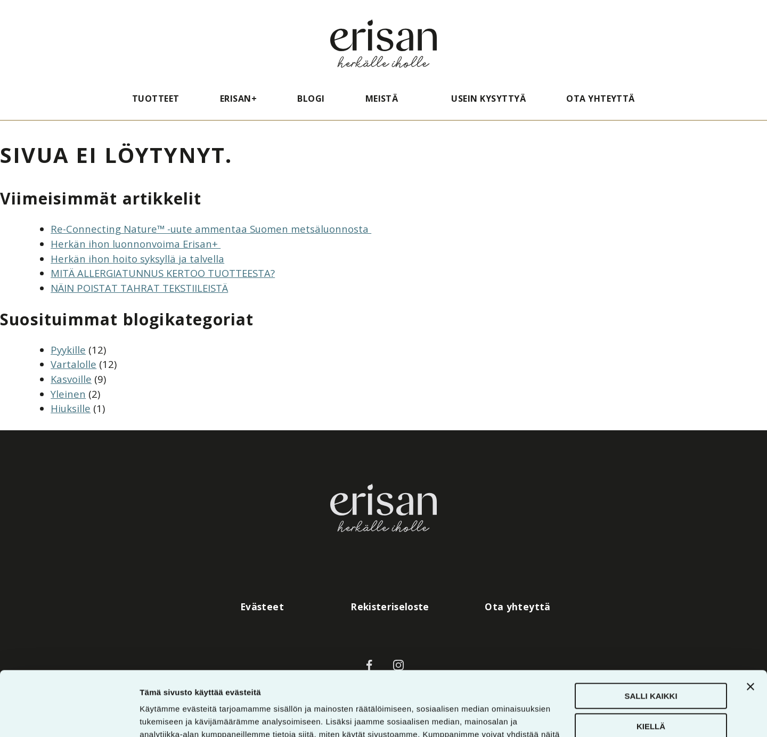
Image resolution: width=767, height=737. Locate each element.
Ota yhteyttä (600, 98)
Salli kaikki (650, 635)
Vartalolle (73, 364)
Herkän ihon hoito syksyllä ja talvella (137, 258)
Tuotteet (155, 98)
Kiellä (651, 665)
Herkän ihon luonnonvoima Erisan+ (136, 243)
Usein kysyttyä (488, 98)
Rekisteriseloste (389, 606)
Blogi (310, 98)
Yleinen (68, 393)
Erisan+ (238, 98)
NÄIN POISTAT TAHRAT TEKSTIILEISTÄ (139, 287)
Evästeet (262, 606)
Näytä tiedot (163, 715)
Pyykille (68, 349)
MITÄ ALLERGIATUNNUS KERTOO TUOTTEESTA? (163, 273)
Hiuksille (71, 408)
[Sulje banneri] (750, 626)
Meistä (381, 98)
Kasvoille (71, 379)
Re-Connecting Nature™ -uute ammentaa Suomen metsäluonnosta (211, 228)
